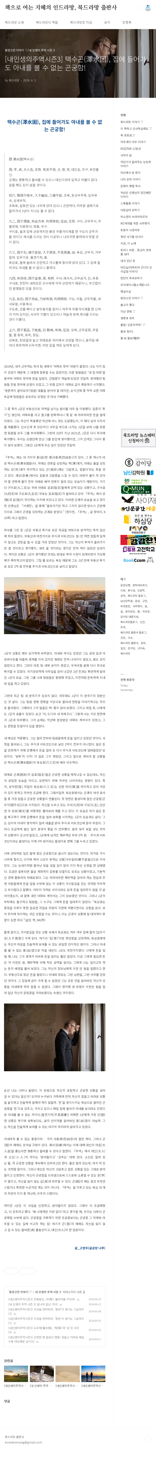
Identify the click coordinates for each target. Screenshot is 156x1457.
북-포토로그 (127, 135)
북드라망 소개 (14, 22)
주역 (122, 627)
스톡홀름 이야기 (130, 203)
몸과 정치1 (126, 331)
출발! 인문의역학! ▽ (132, 325)
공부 (143, 643)
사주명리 (137, 606)
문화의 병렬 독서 (130, 186)
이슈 (130, 638)
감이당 (131, 648)
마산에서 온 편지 (130, 173)
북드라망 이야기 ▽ (131, 122)
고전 (144, 601)
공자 (122, 596)
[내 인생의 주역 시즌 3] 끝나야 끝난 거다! (33, 1304)
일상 (122, 648)
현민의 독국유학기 (131, 278)
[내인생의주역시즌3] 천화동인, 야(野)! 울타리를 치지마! (41, 1299)
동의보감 (130, 611)
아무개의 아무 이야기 (133, 142)
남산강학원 (126, 601)
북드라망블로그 (128, 622)
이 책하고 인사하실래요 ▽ (136, 129)
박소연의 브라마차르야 (134, 217)
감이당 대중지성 (129, 617)
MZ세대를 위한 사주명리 (135, 223)
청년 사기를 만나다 (131, 237)
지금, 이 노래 (128, 243)
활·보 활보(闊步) (130, 338)
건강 (122, 638)
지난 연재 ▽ (127, 311)
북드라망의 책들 (47, 22)
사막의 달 (126, 155)
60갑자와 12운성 (130, 149)
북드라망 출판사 (129, 643)
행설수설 (125, 291)
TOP (148, 1438)
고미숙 (141, 648)
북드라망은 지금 (81, 22)
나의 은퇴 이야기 (130, 179)
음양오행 (125, 585)
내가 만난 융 (127, 261)
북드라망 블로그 (137, 596)
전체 (123, 115)
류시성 (131, 590)
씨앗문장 (125, 606)
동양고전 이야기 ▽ (20, 1292)
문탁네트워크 (140, 585)
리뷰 (122, 590)
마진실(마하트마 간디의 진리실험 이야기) (136, 269)
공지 (107, 22)
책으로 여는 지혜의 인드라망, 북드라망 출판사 (61, 8)
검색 (139, 8)
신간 (142, 622)
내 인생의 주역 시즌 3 (48, 1292)
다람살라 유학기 (130, 210)
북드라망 (125, 653)
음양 (137, 601)
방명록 (126, 22)
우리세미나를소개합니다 (134, 285)
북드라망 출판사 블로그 (133, 632)
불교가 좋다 (127, 305)
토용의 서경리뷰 (130, 230)
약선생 (146, 611)
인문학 (141, 590)
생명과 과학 (127, 318)
